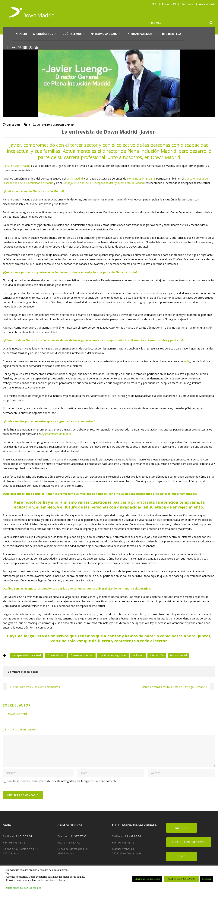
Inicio (23, 34)
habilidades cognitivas (113, 655)
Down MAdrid (55, 655)
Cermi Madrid (74, 178)
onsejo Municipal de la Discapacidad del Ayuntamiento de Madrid (104, 183)
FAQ (153, 4)
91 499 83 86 (133, 836)
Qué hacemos (73, 34)
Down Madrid (17, 714)
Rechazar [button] (206, 878)
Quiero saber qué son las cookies (23, 887)
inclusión (138, 655)
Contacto (188, 4)
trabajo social (178, 655)
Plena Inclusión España (141, 178)
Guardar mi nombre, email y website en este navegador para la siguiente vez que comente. (62, 781)
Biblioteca (173, 34)
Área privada (207, 4)
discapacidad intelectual (26, 655)
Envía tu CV (169, 4)
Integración (157, 655)
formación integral (82, 655)
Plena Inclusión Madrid (16, 165)
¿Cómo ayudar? (108, 34)
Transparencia (143, 34)
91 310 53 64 (24, 836)
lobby (187, 361)
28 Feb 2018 (13, 124)
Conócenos (46, 34)
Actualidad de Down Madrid (55, 124)
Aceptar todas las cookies (181, 878)
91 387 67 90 (78, 836)
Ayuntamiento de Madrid (56, 434)
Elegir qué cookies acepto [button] (147, 878)
